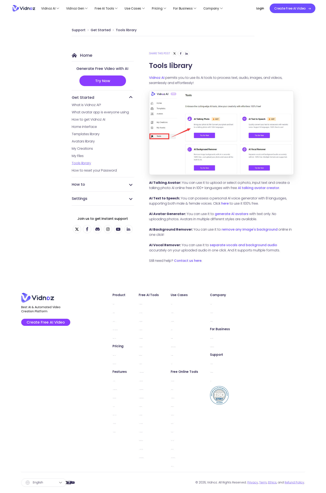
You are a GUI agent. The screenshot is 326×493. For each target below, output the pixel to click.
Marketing (223, 311)
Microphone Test (228, 397)
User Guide (275, 363)
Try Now (102, 80)
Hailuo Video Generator (183, 456)
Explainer (222, 337)
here (225, 203)
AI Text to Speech (178, 422)
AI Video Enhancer (179, 320)
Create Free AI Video (46, 322)
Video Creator (226, 448)
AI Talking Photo (177, 303)
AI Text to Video (176, 311)
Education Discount (282, 345)
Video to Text (226, 465)
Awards (273, 303)
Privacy (252, 482)
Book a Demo (277, 337)
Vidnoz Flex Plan (122, 363)
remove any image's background (250, 229)
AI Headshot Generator (183, 371)
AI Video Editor (121, 431)
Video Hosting (226, 439)
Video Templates (123, 397)
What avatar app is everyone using (100, 112)
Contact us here (187, 260)
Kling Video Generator (182, 439)
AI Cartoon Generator (181, 388)
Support (78, 30)
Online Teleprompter (231, 456)
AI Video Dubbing (178, 345)
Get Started (101, 30)
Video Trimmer (226, 414)
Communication (228, 320)
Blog (270, 380)
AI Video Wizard (122, 422)
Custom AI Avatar (124, 414)
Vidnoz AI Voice (122, 337)
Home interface (84, 126)
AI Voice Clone (176, 405)
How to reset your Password (94, 170)
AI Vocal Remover (178, 431)
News (219, 363)
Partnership (276, 320)
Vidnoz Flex (118, 320)
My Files (78, 155)
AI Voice (116, 405)
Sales (219, 303)
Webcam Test (226, 405)
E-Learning (223, 354)
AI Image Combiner (179, 380)
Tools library (126, 30)
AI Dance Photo (176, 328)
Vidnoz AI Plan (121, 354)
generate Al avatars (231, 213)
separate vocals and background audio (243, 245)
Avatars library (83, 141)
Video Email (224, 422)
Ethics (272, 482)
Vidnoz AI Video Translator (131, 328)
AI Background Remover (183, 397)
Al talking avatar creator (258, 187)
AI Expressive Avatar (125, 388)
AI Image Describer (179, 448)
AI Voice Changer (178, 414)
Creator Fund (277, 311)
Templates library (86, 134)
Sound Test (224, 388)
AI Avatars (118, 380)
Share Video (225, 431)
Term (263, 482)
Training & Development (234, 345)
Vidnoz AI (48, 8)
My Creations (82, 148)
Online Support (279, 371)
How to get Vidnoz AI (88, 119)
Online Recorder (177, 354)
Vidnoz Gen (75, 8)
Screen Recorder (228, 380)
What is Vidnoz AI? (86, 105)
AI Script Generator (179, 337)
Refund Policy (294, 482)
